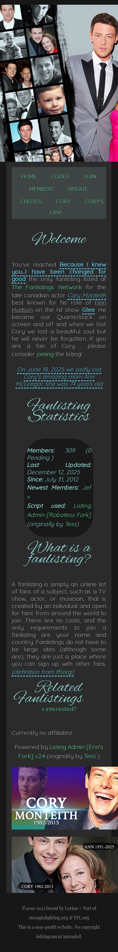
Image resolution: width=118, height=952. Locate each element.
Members (42, 189)
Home (29, 176)
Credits (31, 202)
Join (89, 176)
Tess (70, 524)
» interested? (59, 709)
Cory (63, 202)
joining (45, 354)
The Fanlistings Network (47, 287)
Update (78, 189)
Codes (60, 176)
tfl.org (63, 672)
